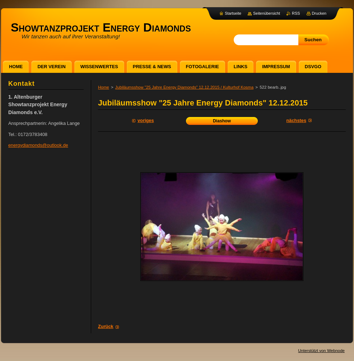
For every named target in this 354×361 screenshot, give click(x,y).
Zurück (105, 326)
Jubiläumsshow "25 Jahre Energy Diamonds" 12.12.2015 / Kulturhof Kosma (184, 87)
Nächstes (296, 120)
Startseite (233, 13)
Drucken (319, 13)
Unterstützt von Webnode (321, 350)
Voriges (146, 120)
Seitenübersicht (266, 13)
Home (103, 87)
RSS (296, 13)
